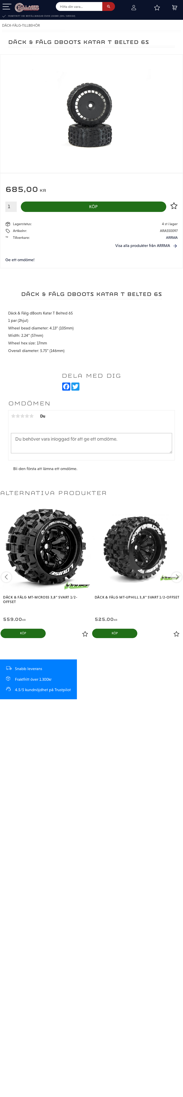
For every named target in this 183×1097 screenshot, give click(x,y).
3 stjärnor (22, 416)
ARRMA (172, 238)
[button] (7, 7)
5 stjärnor (31, 416)
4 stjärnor (27, 416)
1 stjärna (13, 416)
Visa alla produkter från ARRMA (142, 245)
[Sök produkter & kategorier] (79, 6)
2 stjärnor (17, 416)
